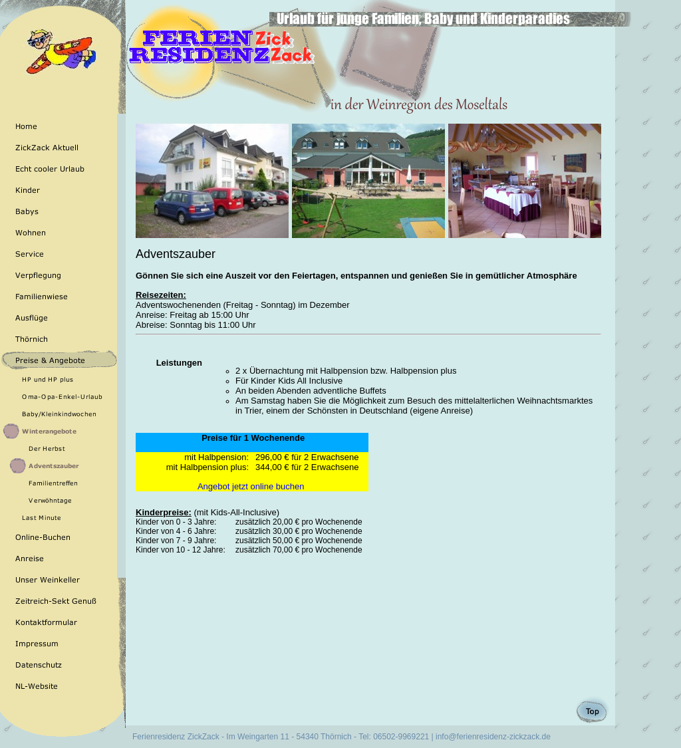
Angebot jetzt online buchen (252, 486)
